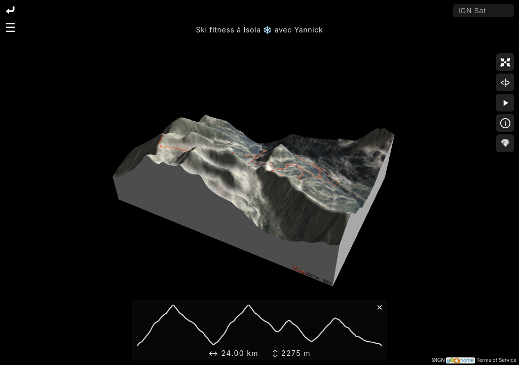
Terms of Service (496, 360)
